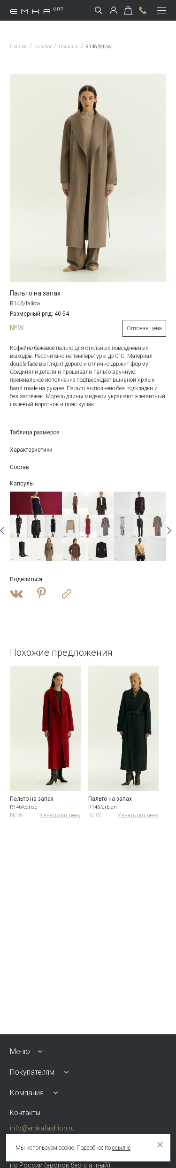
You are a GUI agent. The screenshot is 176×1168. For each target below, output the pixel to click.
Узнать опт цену (60, 815)
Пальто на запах (32, 799)
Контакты (25, 1112)
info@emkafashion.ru (42, 1128)
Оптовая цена (144, 328)
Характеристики (31, 450)
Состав (19, 467)
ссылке (121, 1148)
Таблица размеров (35, 432)
